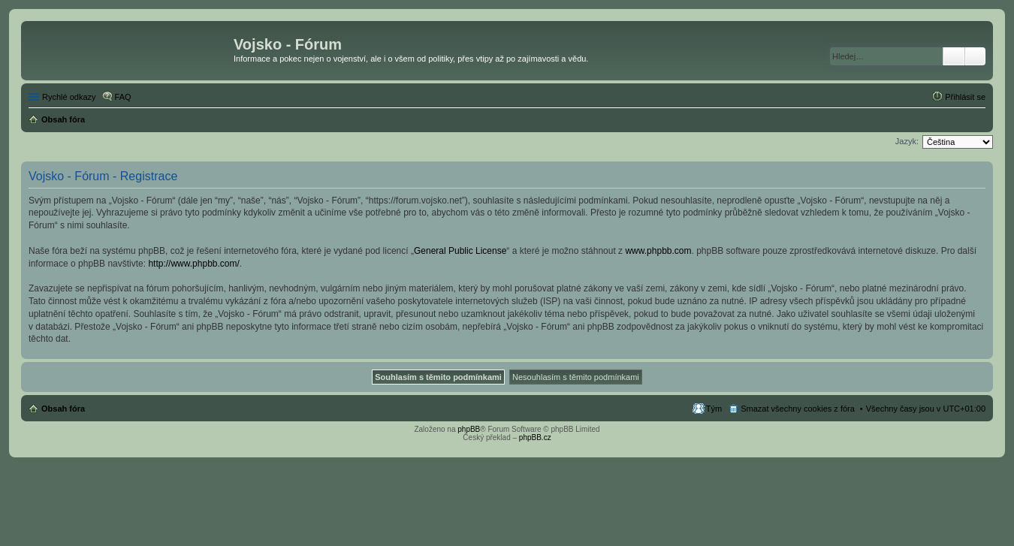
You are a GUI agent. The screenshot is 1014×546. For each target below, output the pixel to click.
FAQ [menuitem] (123, 96)
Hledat (954, 56)
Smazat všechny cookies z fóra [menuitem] (798, 408)
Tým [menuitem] (714, 408)
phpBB (468, 429)
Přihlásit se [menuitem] (965, 96)
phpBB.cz (535, 437)
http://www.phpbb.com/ (193, 263)
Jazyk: (907, 141)
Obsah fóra (63, 408)
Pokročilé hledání (975, 56)
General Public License (460, 251)
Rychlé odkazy (69, 96)
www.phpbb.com (658, 251)
